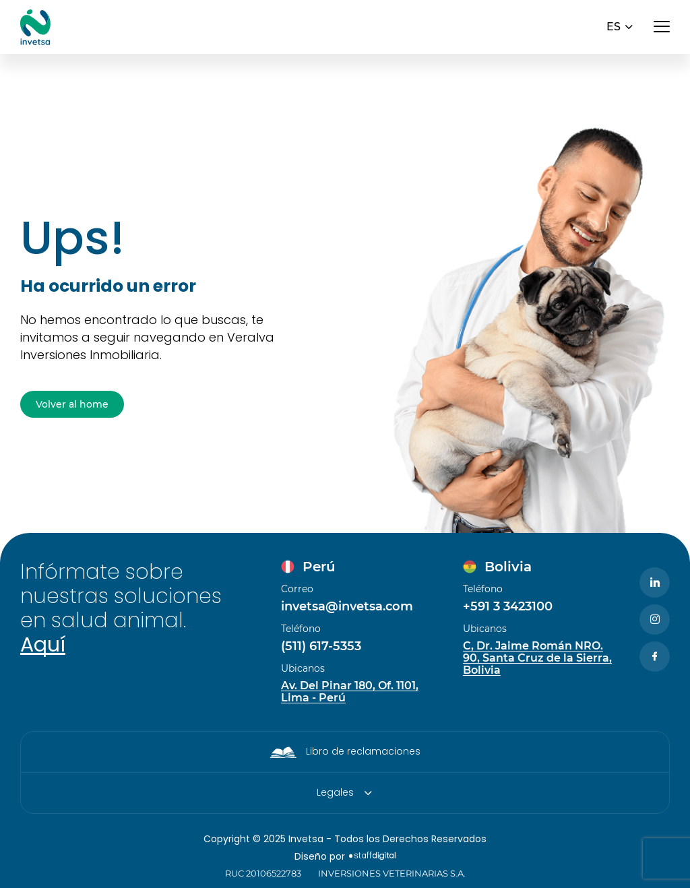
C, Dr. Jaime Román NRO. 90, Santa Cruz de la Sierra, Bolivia (537, 658)
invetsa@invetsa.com (347, 606)
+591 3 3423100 (508, 606)
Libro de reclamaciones (363, 751)
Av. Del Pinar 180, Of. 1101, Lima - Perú (349, 692)
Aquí (42, 645)
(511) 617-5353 (321, 646)
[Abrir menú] (662, 27)
